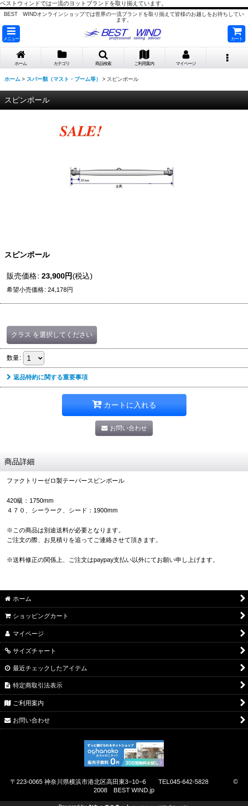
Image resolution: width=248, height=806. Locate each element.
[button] (11, 33)
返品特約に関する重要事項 (47, 377)
